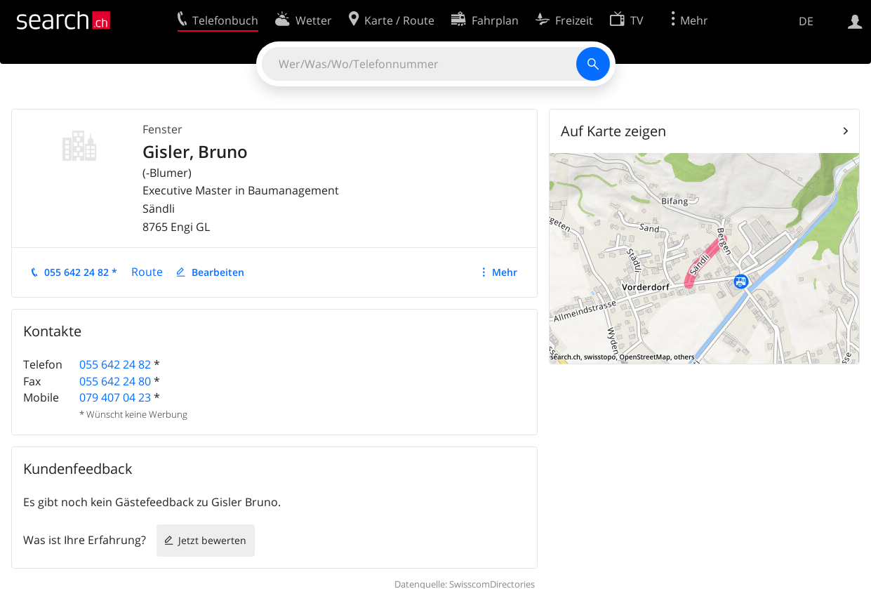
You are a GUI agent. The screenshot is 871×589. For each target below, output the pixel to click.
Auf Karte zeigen (613, 130)
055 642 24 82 (115, 364)
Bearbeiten (218, 272)
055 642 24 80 (115, 381)
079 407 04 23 (115, 397)
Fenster (162, 129)
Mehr (504, 272)
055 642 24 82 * (80, 272)
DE (806, 21)
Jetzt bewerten (212, 540)
